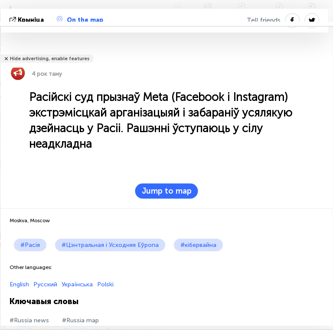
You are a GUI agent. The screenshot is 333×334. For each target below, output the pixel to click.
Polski (105, 284)
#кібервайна (198, 245)
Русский (45, 284)
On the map (80, 20)
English (19, 284)
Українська (77, 284)
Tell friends (264, 20)
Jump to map (167, 191)
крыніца (27, 20)
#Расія (30, 245)
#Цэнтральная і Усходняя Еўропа (110, 245)
